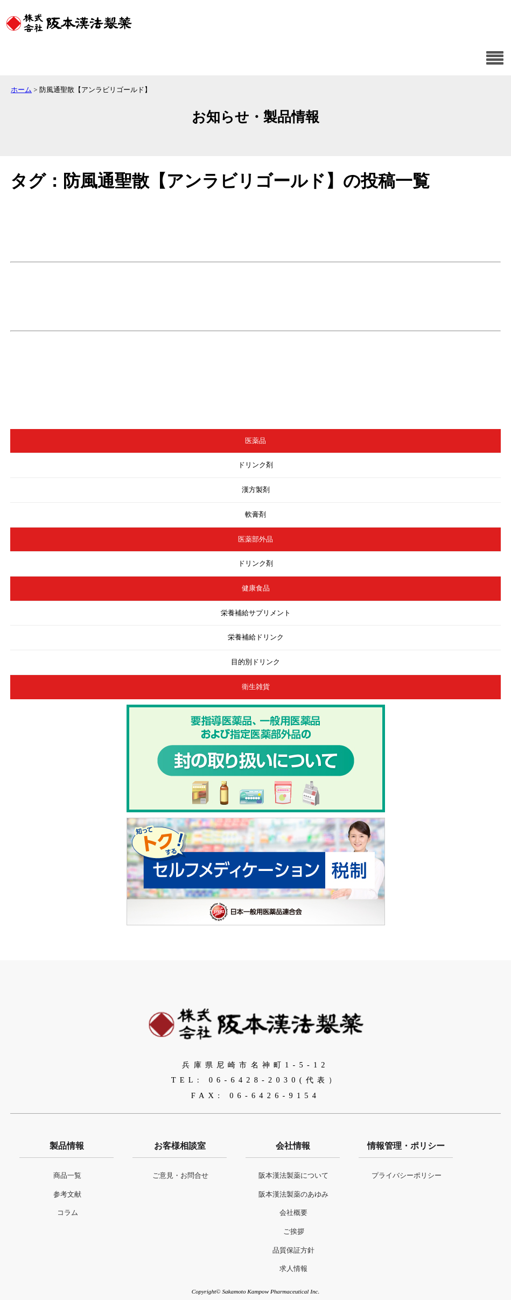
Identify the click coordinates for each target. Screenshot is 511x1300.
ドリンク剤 (255, 465)
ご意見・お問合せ (180, 1175)
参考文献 (67, 1194)
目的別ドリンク (255, 662)
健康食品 (256, 588)
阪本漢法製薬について (293, 1175)
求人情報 (293, 1269)
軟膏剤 (255, 514)
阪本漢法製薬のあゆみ (293, 1194)
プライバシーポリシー (407, 1175)
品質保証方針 (293, 1250)
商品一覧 (67, 1175)
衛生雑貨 (256, 687)
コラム (67, 1213)
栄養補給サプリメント (256, 613)
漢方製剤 (256, 490)
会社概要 (293, 1213)
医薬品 (255, 441)
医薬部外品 (255, 539)
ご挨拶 (293, 1231)
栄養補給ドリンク (256, 637)
